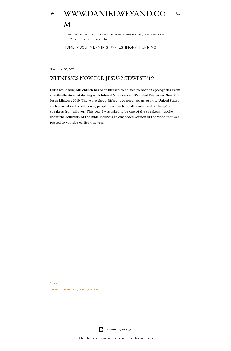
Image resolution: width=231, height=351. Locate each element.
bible (62, 289)
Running (147, 47)
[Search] (178, 12)
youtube (92, 289)
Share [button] (53, 283)
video (82, 289)
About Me (86, 47)
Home (69, 47)
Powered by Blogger (115, 329)
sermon (72, 289)
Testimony (127, 47)
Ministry (106, 47)
